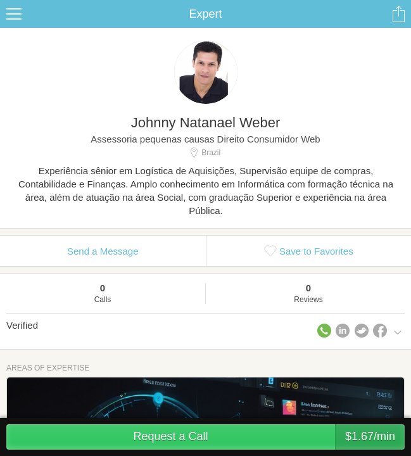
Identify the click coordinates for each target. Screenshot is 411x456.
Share (398, 14)
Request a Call (269, 437)
